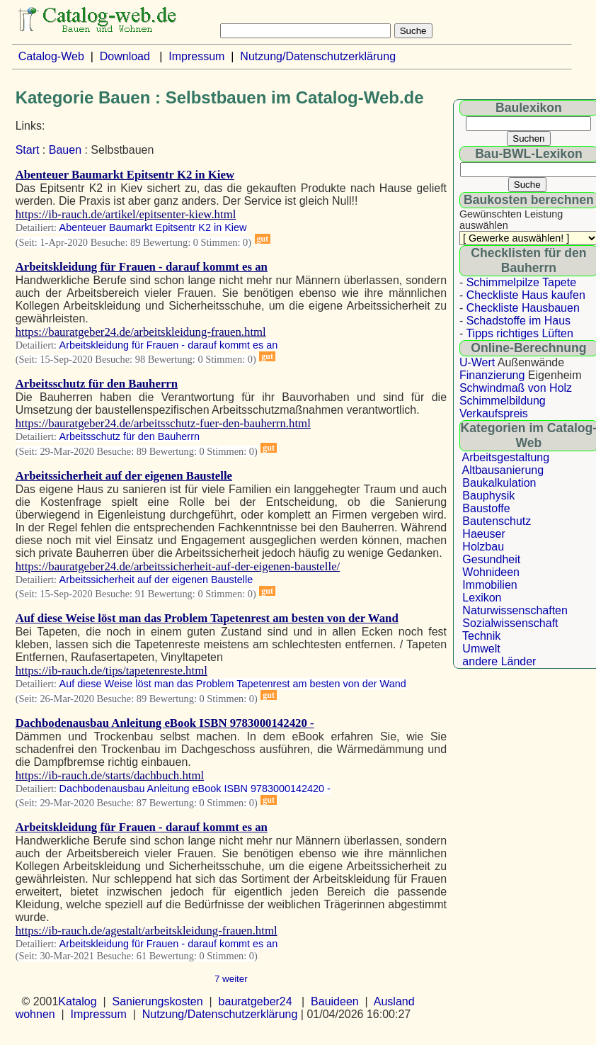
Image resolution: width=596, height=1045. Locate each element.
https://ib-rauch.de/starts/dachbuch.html (110, 775)
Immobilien (489, 585)
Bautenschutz (496, 521)
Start (28, 150)
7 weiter (231, 978)
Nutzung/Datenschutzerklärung (318, 56)
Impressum (196, 56)
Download (125, 56)
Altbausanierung (503, 470)
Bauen (65, 150)
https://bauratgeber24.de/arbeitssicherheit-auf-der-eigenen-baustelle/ (178, 566)
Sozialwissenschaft (510, 623)
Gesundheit (491, 559)
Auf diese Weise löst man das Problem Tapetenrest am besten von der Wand (207, 618)
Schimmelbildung (502, 401)
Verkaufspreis (493, 413)
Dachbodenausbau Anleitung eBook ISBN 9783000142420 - (165, 723)
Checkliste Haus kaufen (525, 295)
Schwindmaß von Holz (515, 388)
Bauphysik (488, 496)
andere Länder (499, 661)
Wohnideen (491, 572)
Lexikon (481, 598)
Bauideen (335, 1001)
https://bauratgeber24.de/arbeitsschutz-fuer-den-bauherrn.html (163, 423)
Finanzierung (492, 375)
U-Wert (477, 362)
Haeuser (483, 534)
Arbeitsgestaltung (505, 457)
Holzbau (483, 547)
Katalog (77, 1001)
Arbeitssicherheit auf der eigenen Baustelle (124, 475)
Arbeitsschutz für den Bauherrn (97, 383)
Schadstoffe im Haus (518, 321)
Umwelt (481, 649)
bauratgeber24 (255, 1001)
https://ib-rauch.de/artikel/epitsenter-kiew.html (126, 214)
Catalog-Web (51, 56)
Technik (481, 636)
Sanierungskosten (158, 1001)
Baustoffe (486, 508)
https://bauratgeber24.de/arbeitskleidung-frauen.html (141, 332)
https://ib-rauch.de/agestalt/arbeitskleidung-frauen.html (146, 930)
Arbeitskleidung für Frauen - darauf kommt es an (142, 266)
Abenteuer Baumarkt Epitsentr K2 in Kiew (125, 174)
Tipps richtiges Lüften (519, 333)
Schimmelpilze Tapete (521, 282)
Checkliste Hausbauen (523, 308)
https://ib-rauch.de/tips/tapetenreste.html (111, 670)
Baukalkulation (499, 483)
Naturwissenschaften (515, 610)
